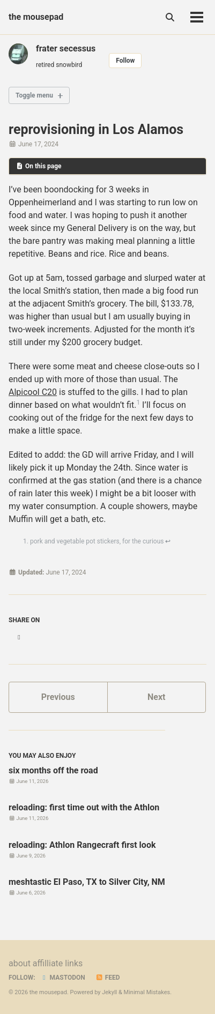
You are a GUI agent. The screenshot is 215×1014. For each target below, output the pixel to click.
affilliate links (58, 963)
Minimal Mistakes (147, 992)
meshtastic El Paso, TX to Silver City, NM (87, 882)
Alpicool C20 (33, 392)
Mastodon (62, 977)
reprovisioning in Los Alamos (96, 129)
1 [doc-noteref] (138, 402)
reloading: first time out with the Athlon (84, 807)
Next (156, 697)
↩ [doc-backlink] (167, 541)
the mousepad (36, 17)
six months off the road (53, 770)
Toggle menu (34, 95)
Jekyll (109, 992)
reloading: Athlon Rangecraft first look (82, 845)
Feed (107, 977)
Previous (58, 697)
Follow (125, 60)
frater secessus (65, 48)
